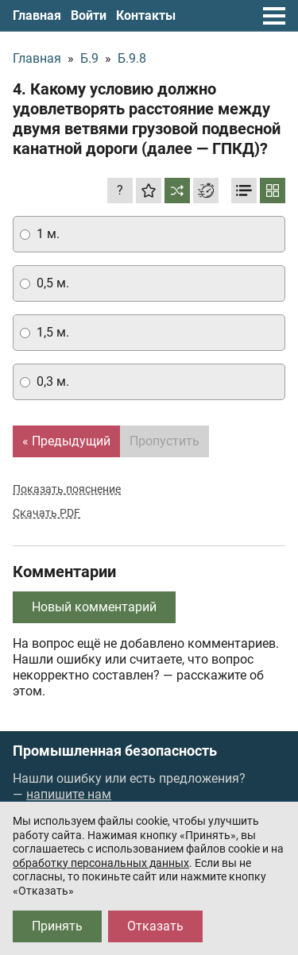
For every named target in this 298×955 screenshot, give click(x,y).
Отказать (155, 926)
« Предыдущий (66, 441)
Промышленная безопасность (115, 751)
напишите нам (68, 794)
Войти (88, 15)
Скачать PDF (46, 512)
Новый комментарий (94, 606)
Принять (57, 926)
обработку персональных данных (101, 863)
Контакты (146, 15)
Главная (37, 15)
